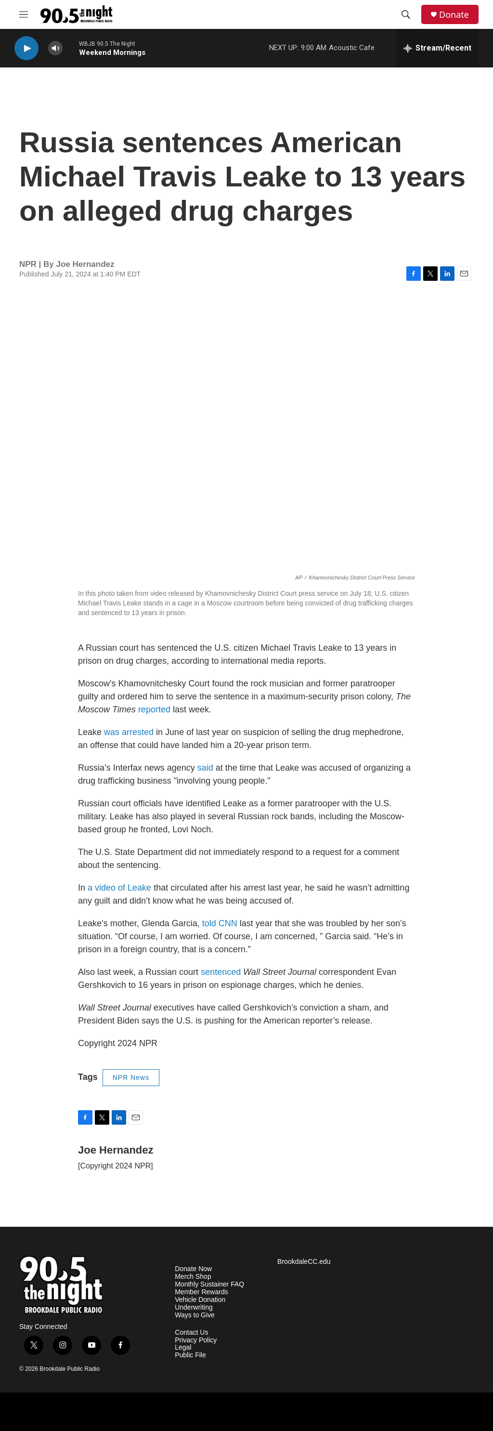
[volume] (55, 48)
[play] (26, 48)
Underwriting (194, 1307)
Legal (183, 1347)
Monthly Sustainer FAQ (209, 1284)
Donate (454, 15)
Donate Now (193, 1269)
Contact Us (191, 1332)
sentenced (221, 972)
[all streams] (437, 48)
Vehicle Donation (200, 1299)
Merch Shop (193, 1276)
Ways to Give (195, 1315)
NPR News (131, 1077)
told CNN (219, 923)
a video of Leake (119, 888)
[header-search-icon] (406, 14)
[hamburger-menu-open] (23, 14)
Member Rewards (201, 1292)
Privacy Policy (196, 1340)
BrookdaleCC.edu (304, 1261)
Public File (190, 1355)
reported (154, 709)
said (205, 768)
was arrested (129, 732)
